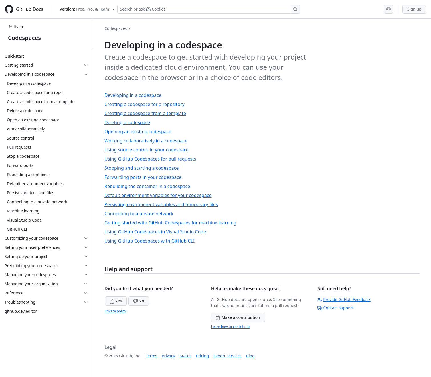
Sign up (414, 9)
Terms (151, 355)
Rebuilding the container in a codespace (147, 186)
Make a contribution (238, 317)
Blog (250, 355)
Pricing (202, 355)
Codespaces (24, 38)
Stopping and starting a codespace (141, 168)
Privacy (168, 355)
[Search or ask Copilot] (208, 9)
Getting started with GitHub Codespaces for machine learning (170, 223)
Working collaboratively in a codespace (145, 141)
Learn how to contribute (230, 326)
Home (15, 26)
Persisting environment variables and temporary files (161, 204)
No (138, 301)
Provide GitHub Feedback (344, 299)
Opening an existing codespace (137, 131)
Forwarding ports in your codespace (142, 177)
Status (185, 355)
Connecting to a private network (138, 213)
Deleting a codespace (127, 122)
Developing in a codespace (132, 95)
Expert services (227, 355)
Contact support (335, 307)
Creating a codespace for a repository (144, 104)
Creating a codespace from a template (145, 113)
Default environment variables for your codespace (157, 195)
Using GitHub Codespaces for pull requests (150, 159)
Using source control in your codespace (146, 150)
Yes (116, 301)
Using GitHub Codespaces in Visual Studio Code (155, 232)
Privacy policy (115, 311)
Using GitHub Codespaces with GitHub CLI (149, 241)
